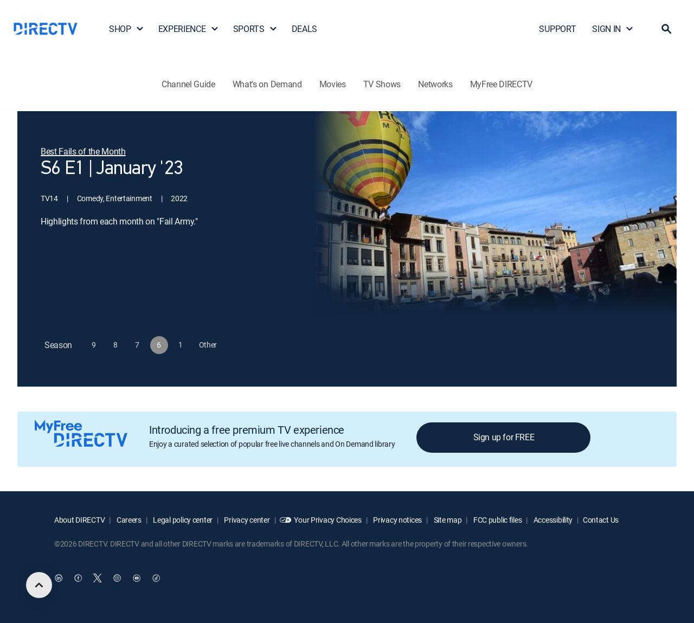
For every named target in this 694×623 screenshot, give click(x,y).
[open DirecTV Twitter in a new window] (97, 578)
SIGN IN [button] (613, 29)
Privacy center (246, 520)
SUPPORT (557, 29)
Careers (128, 520)
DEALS (304, 29)
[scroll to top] (39, 585)
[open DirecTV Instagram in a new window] (117, 578)
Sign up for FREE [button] (504, 437)
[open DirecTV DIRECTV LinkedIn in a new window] (58, 578)
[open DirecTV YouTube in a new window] (136, 578)
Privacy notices (397, 520)
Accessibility (552, 520)
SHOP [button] (126, 29)
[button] (666, 28)
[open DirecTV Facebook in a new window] (78, 578)
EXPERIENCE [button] (188, 29)
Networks (435, 84)
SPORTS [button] (255, 29)
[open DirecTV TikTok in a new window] (156, 578)
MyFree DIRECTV (501, 84)
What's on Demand (267, 84)
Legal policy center (182, 520)
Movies (332, 84)
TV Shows (382, 84)
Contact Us (601, 520)
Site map (446, 520)
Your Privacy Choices (327, 520)
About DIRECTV (79, 520)
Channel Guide (188, 84)
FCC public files (497, 520)
